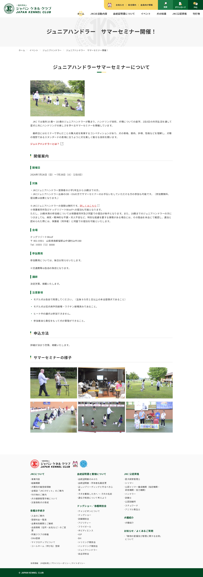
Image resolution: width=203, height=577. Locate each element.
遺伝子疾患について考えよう (92, 497)
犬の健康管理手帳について (44, 498)
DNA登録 (35, 538)
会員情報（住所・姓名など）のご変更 (48, 529)
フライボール (84, 526)
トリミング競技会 (87, 542)
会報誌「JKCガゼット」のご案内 (47, 490)
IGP (80, 534)
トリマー (129, 482)
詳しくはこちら (88, 205)
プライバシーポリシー (60, 563)
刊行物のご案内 (39, 494)
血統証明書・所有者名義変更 (92, 482)
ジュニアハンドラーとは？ (44, 143)
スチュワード (131, 505)
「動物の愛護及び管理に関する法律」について (143, 537)
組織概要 (35, 482)
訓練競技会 (83, 518)
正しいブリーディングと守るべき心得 (95, 488)
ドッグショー (84, 514)
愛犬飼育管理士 (132, 479)
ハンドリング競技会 (88, 545)
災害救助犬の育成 (40, 502)
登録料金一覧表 (39, 519)
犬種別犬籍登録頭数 (41, 486)
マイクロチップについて (43, 542)
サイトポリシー (78, 563)
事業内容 (35, 479)
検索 (165, 5)
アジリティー (84, 522)
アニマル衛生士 (132, 509)
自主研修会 (83, 553)
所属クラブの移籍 (40, 534)
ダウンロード (180, 5)
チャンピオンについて (89, 511)
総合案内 (132, 4)
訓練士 (128, 497)
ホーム (80, 13)
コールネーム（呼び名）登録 (45, 545)
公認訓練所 (130, 501)
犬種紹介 (129, 522)
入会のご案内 (37, 515)
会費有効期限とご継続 (42, 523)
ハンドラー (130, 493)
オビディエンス (85, 530)
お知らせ (120, 4)
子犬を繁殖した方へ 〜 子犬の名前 (95, 493)
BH (79, 538)
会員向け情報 (146, 4)
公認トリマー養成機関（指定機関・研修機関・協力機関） (142, 488)
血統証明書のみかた (88, 479)
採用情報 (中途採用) (40, 563)
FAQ (195, 5)
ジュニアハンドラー (87, 549)
